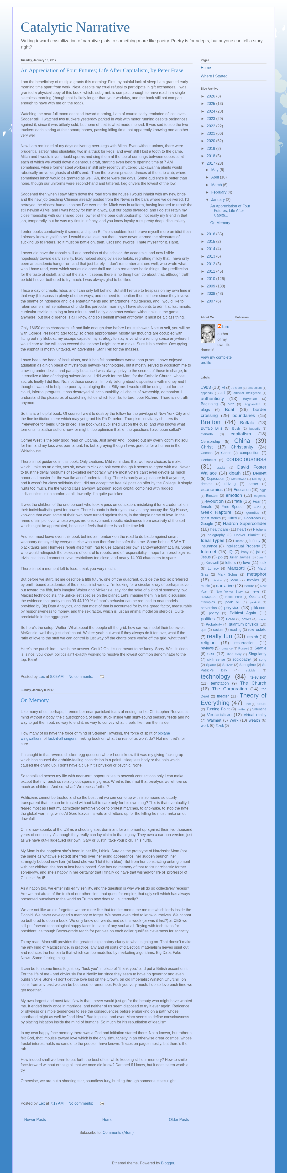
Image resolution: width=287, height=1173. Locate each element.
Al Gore (236, 387)
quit (203, 630)
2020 (211, 141)
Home (107, 1120)
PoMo (230, 619)
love (246, 563)
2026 (211, 96)
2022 (211, 126)
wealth (254, 720)
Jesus (206, 557)
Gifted (232, 518)
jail (258, 552)
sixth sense (216, 659)
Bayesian (250, 399)
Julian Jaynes (239, 557)
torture (261, 704)
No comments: (81, 677)
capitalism (241, 433)
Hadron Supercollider (244, 523)
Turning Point (218, 709)
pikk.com (258, 608)
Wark (234, 720)
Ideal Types (212, 540)
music (205, 586)
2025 (211, 104)
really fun (219, 636)
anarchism (255, 387)
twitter (242, 709)
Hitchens (259, 529)
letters (230, 563)
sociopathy (242, 659)
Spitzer (227, 665)
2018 (211, 156)
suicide (251, 670)
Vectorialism (219, 714)
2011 (211, 271)
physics (231, 607)
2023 (211, 119)
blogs (205, 410)
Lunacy (213, 568)
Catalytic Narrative (75, 27)
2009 (211, 286)
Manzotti (236, 568)
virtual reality (255, 715)
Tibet (247, 704)
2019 (211, 148)
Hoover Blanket (247, 535)
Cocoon (207, 453)
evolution (214, 501)
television (258, 677)
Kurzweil (212, 563)
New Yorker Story (229, 591)
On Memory (35, 700)
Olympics (208, 602)
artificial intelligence (247, 393)
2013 (211, 256)
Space (211, 665)
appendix (207, 393)
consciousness (246, 459)
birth (231, 404)
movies (253, 580)
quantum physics (243, 624)
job (220, 557)
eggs (263, 490)
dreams (206, 484)
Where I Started (214, 76)
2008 (211, 294)
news (255, 591)
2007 (211, 301)
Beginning (209, 404)
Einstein (212, 495)
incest (239, 541)
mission (217, 580)
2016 (211, 234)
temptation (220, 683)
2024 (211, 111)
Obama (254, 597)
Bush (236, 428)
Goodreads (252, 518)
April (215, 177)
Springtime (247, 665)
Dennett (259, 473)
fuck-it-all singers (62, 738)
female (206, 507)
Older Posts (179, 1120)
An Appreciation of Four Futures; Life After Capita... (230, 210)
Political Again (243, 613)
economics (212, 489)
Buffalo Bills (211, 428)
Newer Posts (35, 1120)
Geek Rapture (216, 512)
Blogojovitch (252, 404)
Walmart (214, 720)
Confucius (208, 460)
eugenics (260, 495)
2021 (211, 133)
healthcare (219, 529)
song (262, 659)
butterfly (254, 428)
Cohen (226, 453)
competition (250, 453)
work (205, 726)
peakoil (255, 602)
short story (234, 654)
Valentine (259, 709)
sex (210, 653)
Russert (243, 648)
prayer (262, 619)
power (246, 619)
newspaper (209, 597)
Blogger (167, 1163)
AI (223, 387)
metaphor (256, 574)
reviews (207, 648)
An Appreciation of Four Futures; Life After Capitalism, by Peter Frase (102, 70)
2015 (211, 241)
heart (241, 529)
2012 (211, 264)
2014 (211, 249)
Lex (225, 327)
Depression (215, 479)
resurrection (244, 643)
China (242, 440)
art (222, 393)
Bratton (211, 422)
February (219, 192)
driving (230, 484)
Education (242, 490)
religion (208, 642)
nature (249, 586)
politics (208, 618)
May (215, 170)
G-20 (257, 507)
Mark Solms (228, 574)
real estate (257, 629)
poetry (214, 613)
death (235, 473)
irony (244, 552)
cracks (221, 467)
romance (227, 648)
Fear (257, 501)
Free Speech (233, 507)
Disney (256, 479)
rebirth (252, 637)
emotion (234, 495)
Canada (207, 434)
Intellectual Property (242, 546)
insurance (209, 546)
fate (238, 501)
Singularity (257, 654)
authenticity (212, 398)
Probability (214, 624)
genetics (252, 512)
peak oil (232, 602)
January (218, 200)
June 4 (261, 557)
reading (235, 630)
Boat (229, 409)
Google (207, 524)
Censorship (210, 441)
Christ (207, 446)
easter (253, 484)
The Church (253, 683)
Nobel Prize (233, 597)
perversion (209, 608)
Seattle (260, 648)
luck (263, 563)
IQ (231, 552)
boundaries (243, 415)
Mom (234, 580)
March (217, 185)
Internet (208, 551)
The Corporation (229, 688)
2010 (211, 279)
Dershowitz (238, 479)
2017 (211, 163)
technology (215, 676)
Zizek (220, 726)
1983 (206, 387)
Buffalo (247, 422)
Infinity (254, 541)
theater (223, 696)
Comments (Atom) (118, 1132)
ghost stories (211, 518)
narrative (225, 585)
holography (216, 535)
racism (218, 630)
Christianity (242, 446)
